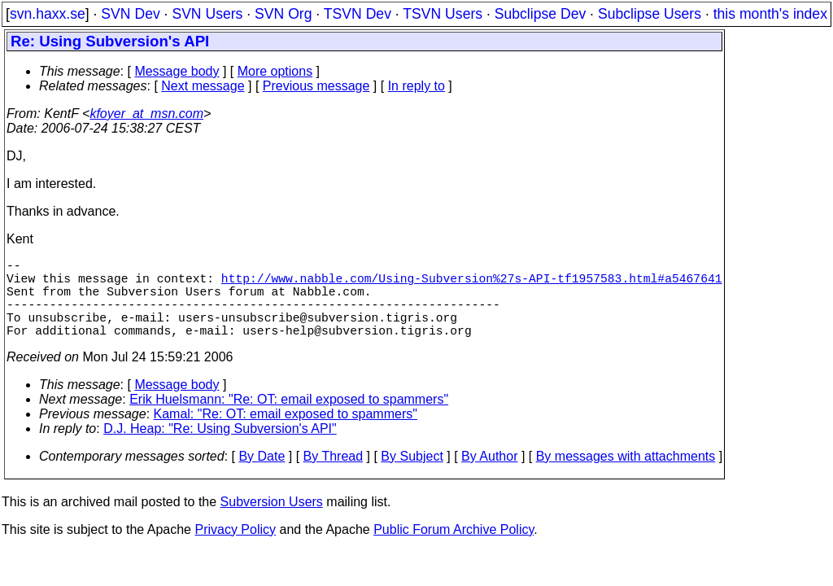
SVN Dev (130, 14)
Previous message (316, 86)
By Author (489, 476)
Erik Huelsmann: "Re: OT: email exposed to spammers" (288, 419)
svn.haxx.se (47, 14)
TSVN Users (442, 14)
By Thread (333, 476)
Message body (176, 71)
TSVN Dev (357, 14)
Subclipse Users (649, 14)
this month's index (770, 14)
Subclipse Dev (540, 14)
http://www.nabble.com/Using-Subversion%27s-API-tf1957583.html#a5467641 (471, 284)
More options (275, 71)
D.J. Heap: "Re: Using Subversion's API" (220, 448)
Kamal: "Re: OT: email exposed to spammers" (285, 433)
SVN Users (207, 14)
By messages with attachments (626, 476)
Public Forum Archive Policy (453, 549)
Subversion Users (271, 521)
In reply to (416, 86)
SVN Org (283, 14)
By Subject (412, 476)
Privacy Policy (235, 549)
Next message (202, 86)
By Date (261, 476)
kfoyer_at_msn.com (146, 113)
